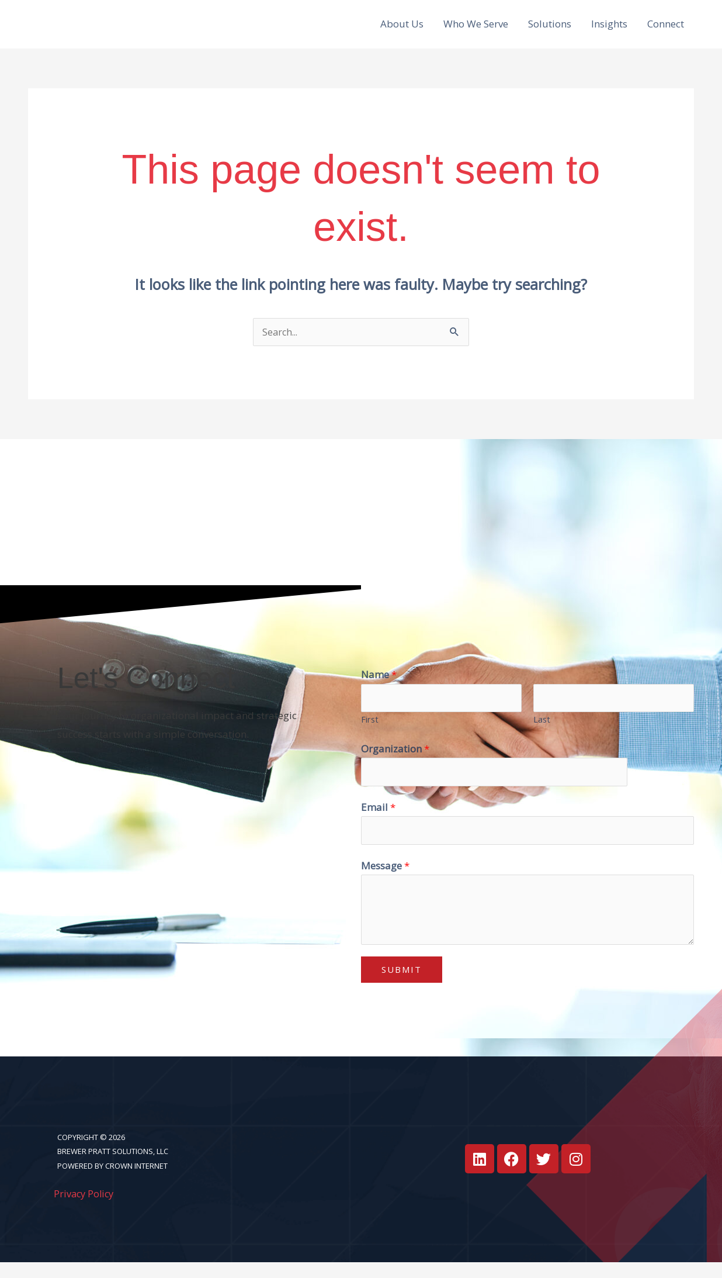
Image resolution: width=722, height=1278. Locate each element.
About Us (402, 29)
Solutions (549, 29)
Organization (395, 761)
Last (541, 732)
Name (379, 686)
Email (378, 821)
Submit (401, 985)
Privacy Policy (85, 1209)
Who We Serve (475, 29)
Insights (609, 29)
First (370, 732)
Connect (665, 29)
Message (385, 881)
